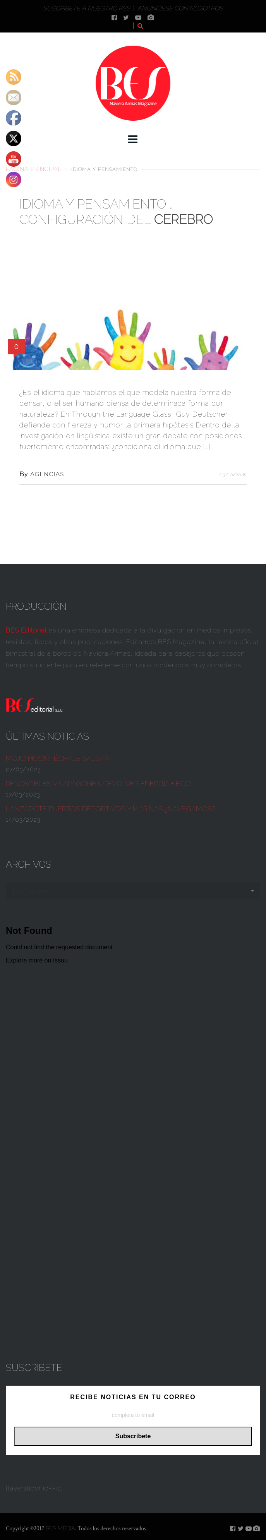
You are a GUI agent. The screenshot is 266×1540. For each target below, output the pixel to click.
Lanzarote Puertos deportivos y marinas (110, 809)
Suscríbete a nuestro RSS (86, 8)
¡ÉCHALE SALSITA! (58, 758)
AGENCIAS (47, 474)
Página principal (34, 169)
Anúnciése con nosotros (180, 8)
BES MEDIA (60, 1528)
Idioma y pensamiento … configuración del (116, 212)
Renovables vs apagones (98, 783)
